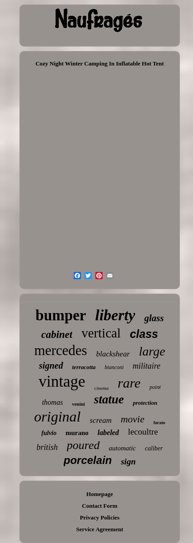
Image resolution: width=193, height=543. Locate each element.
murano (77, 432)
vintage (61, 381)
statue (109, 399)
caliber (154, 448)
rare (129, 382)
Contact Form (99, 505)
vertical (101, 333)
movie (133, 419)
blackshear (113, 354)
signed (51, 365)
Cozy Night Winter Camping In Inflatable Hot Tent (99, 63)
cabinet (56, 334)
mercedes (60, 350)
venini (78, 404)
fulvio (49, 433)
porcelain (88, 460)
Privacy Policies (100, 517)
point (155, 387)
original (57, 416)
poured (83, 445)
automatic (122, 448)
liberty (115, 315)
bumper (61, 315)
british (47, 447)
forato (159, 422)
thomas (52, 402)
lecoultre (143, 431)
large (152, 351)
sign (128, 461)
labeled (108, 432)
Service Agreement (99, 529)
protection (145, 402)
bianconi (114, 367)
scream (101, 420)
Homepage (99, 494)
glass (154, 318)
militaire (146, 365)
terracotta (84, 367)
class (144, 334)
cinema (101, 388)
